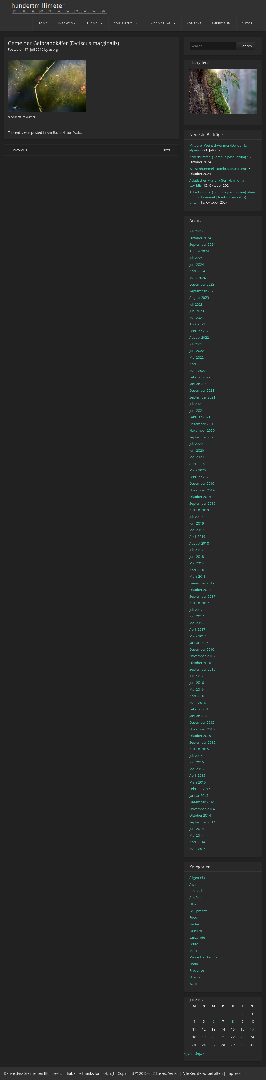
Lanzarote (197, 937)
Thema (92, 23)
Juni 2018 (196, 556)
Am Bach (54, 132)
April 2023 (197, 324)
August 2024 (199, 251)
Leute (193, 944)
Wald (77, 132)
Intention (67, 23)
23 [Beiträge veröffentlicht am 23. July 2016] (242, 1036)
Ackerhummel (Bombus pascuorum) (217, 157)
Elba (192, 904)
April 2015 (197, 775)
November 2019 (202, 490)
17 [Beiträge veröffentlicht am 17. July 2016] (252, 1029)
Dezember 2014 (201, 802)
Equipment (123, 23)
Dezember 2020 (201, 423)
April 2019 (197, 536)
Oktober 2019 (200, 496)
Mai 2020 (196, 456)
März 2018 (197, 576)
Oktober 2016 (200, 662)
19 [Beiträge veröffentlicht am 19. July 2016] (204, 1036)
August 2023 (199, 297)
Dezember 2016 (201, 649)
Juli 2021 (196, 403)
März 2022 (197, 370)
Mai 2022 (196, 357)
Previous (17, 150)
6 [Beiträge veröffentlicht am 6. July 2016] (213, 1021)
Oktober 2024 (200, 238)
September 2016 (202, 669)
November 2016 (202, 656)
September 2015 (202, 742)
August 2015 (199, 749)
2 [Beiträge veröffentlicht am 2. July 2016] (242, 1014)
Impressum (221, 23)
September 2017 (202, 596)
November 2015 (202, 729)
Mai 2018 (196, 563)
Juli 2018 (196, 549)
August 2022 (199, 337)
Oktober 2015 (200, 735)
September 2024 (202, 244)
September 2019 (202, 503)
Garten (194, 924)
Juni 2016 (196, 682)
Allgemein (197, 877)
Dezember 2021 (201, 390)
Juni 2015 (196, 762)
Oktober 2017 (200, 589)
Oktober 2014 (200, 815)
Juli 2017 (196, 609)
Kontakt (194, 23)
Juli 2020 (196, 443)
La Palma (196, 930)
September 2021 (202, 397)
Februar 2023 (199, 331)
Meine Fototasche (203, 957)
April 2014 (197, 841)
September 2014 (202, 822)
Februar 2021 (199, 417)
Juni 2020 (196, 450)
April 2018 (197, 569)
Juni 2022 (196, 350)
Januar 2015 (198, 795)
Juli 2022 (196, 344)
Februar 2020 (199, 477)
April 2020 (197, 463)
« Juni (188, 1053)
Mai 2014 (196, 835)
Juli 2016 (196, 676)
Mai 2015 (196, 769)
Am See (195, 897)
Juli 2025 (196, 231)
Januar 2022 (198, 384)
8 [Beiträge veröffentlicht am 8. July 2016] (233, 1021)
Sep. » (200, 1053)
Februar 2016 (199, 709)
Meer (193, 950)
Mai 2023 (196, 317)
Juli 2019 (196, 516)
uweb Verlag (159, 23)
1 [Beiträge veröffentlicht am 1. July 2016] (233, 1014)
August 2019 (199, 510)
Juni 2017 (196, 616)
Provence (196, 970)
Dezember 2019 (201, 483)
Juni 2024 (196, 264)
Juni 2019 (196, 523)
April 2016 (197, 695)
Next (168, 150)
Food (193, 917)
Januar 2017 (198, 642)
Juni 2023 (196, 310)
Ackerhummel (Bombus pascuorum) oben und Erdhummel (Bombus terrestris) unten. (222, 197)
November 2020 (202, 430)
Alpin (193, 884)
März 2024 (197, 277)
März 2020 (197, 470)
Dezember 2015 (201, 722)
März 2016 (197, 702)
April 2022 (197, 364)
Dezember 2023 (201, 284)
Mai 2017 (196, 623)
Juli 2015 (196, 755)
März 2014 (197, 848)
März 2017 (197, 636)
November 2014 (202, 808)
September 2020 (202, 437)
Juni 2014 (196, 828)
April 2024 (197, 271)
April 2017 (197, 629)
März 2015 (197, 782)
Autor (247, 23)
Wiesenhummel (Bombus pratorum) (217, 168)
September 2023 (202, 291)
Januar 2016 (198, 715)
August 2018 (199, 543)
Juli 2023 (196, 304)
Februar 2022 (199, 377)
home (43, 23)
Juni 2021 (196, 410)
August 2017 (199, 603)
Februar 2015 (199, 788)
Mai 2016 (196, 689)
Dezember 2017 (201, 583)
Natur (66, 132)
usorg (53, 49)
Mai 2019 (196, 530)
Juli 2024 (196, 257)
